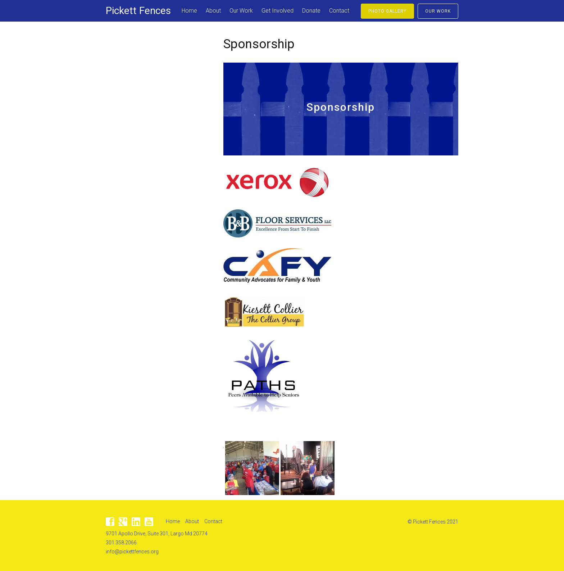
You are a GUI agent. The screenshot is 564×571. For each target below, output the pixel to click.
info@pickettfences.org (132, 551)
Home (189, 10)
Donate (311, 10)
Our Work (241, 10)
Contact (339, 10)
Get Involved (277, 10)
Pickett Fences (138, 11)
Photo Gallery (387, 11)
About (213, 10)
